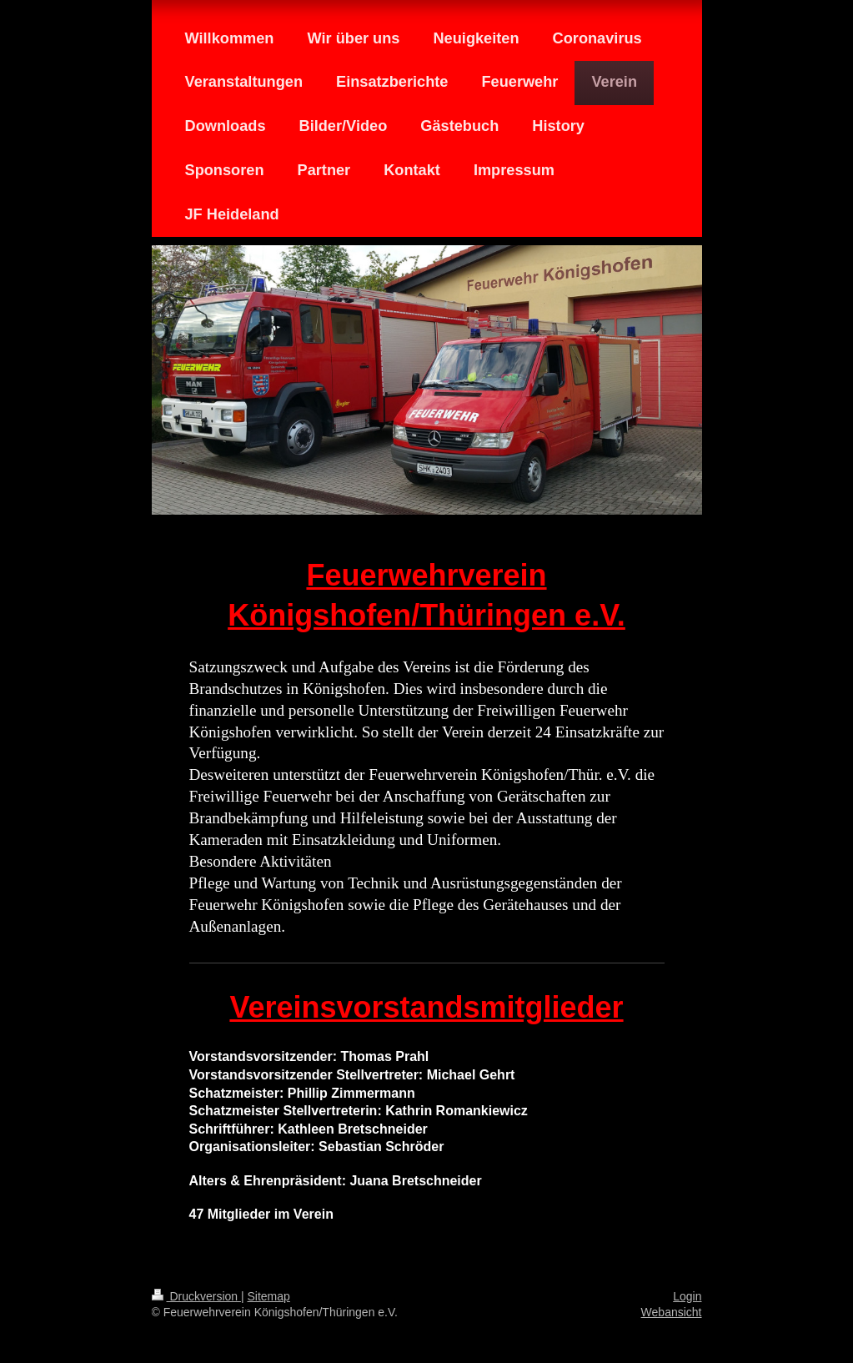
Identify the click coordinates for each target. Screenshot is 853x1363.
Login (687, 1296)
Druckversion (196, 1296)
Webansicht (671, 1312)
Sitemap (269, 1296)
